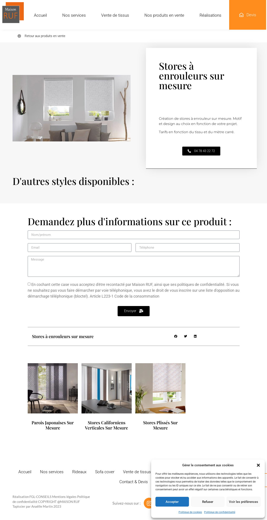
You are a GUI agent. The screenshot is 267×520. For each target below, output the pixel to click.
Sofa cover (104, 471)
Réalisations (210, 15)
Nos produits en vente (164, 15)
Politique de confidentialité (219, 512)
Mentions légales (64, 497)
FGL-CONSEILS (40, 497)
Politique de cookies (190, 512)
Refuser (207, 502)
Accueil (40, 15)
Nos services (74, 15)
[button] (258, 465)
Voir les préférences (243, 502)
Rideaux (79, 471)
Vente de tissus (115, 15)
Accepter (172, 502)
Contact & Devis (133, 481)
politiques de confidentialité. (201, 284)
